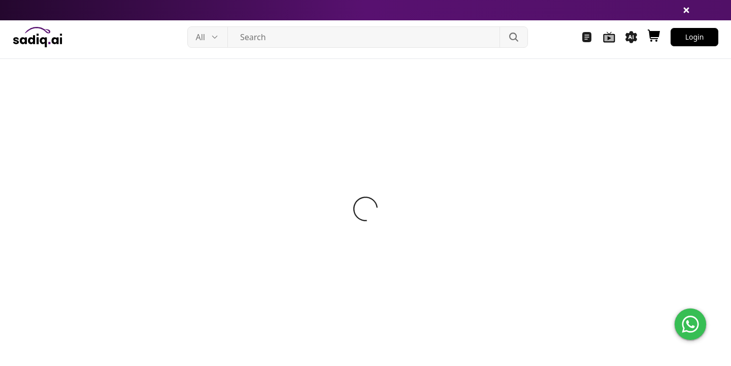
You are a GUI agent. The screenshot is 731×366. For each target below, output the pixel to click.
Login (694, 37)
